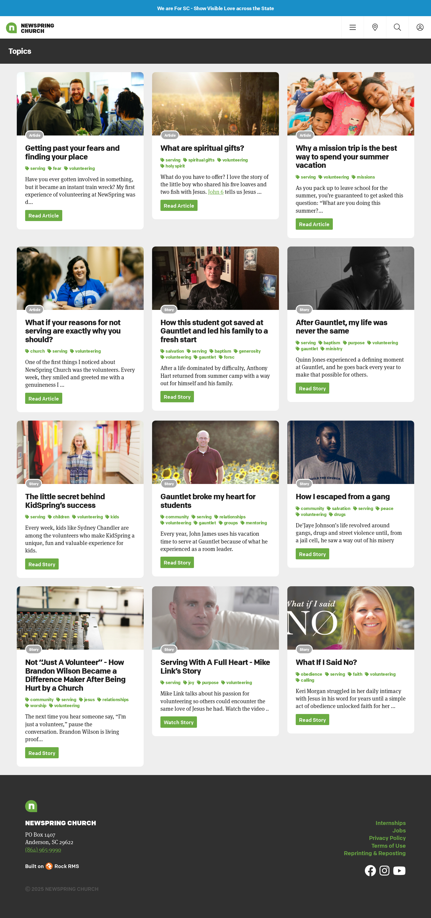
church (35, 351)
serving (35, 168)
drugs (337, 514)
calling (305, 680)
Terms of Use (388, 845)
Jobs (399, 830)
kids (112, 517)
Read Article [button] (43, 216)
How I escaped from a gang (343, 496)
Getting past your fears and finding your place (72, 152)
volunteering (79, 168)
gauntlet (205, 357)
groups (228, 523)
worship (35, 706)
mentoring (254, 523)
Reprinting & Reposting (375, 853)
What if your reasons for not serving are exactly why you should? (73, 331)
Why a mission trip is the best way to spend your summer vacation (346, 156)
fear (54, 168)
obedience (309, 674)
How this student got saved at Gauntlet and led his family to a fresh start (214, 331)
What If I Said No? (326, 662)
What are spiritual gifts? (202, 148)
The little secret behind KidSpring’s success (65, 501)
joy (188, 682)
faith (355, 674)
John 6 (216, 191)
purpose (354, 342)
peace (385, 508)
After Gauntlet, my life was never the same (341, 327)
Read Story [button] (177, 397)
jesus (87, 700)
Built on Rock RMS (52, 866)
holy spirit (172, 166)
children (58, 517)
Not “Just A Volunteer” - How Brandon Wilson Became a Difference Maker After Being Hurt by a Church (75, 675)
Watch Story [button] (179, 722)
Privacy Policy (387, 838)
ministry (331, 348)
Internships (391, 823)
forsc (227, 357)
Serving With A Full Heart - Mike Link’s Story (215, 666)
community (174, 517)
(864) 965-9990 (43, 849)
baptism (220, 351)
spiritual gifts (199, 160)
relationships (230, 517)
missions (363, 177)
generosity (247, 351)
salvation (172, 351)
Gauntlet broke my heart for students (207, 501)
